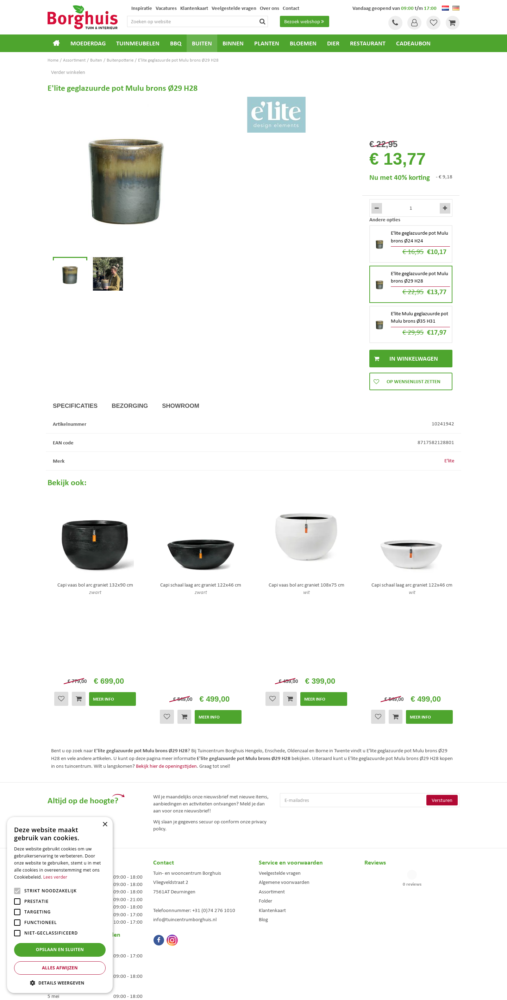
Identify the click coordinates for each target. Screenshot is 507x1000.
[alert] (60, 905)
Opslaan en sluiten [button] (60, 949)
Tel (394, 23)
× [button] (104, 824)
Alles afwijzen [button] (60, 968)
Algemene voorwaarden (284, 788)
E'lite (449, 460)
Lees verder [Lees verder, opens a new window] (55, 877)
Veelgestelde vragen (280, 778)
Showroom (180, 406)
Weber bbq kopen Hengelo (281, 946)
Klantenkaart (272, 815)
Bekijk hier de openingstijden (166, 671)
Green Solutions (255, 989)
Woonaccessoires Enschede (176, 953)
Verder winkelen (68, 72)
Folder (265, 806)
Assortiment (272, 797)
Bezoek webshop (305, 21)
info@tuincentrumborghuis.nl (185, 825)
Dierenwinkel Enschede (279, 938)
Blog (263, 825)
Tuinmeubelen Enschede (174, 946)
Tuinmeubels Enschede (172, 938)
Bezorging (130, 406)
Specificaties (75, 406)
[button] (60, 982)
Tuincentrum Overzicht (293, 989)
